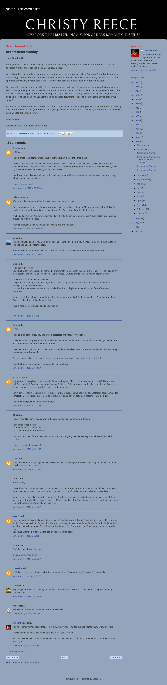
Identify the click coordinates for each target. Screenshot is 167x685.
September (142, 179)
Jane (15, 458)
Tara (15, 325)
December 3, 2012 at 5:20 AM (26, 645)
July (139, 188)
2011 (136, 218)
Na (14, 238)
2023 (136, 95)
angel (15, 606)
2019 (137, 112)
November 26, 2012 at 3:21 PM (27, 469)
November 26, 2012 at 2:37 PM (27, 449)
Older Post (116, 657)
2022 (136, 99)
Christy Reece (20, 623)
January (140, 213)
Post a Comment (17, 651)
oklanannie (18, 197)
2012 (136, 141)
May (139, 196)
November (142, 149)
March (140, 205)
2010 (137, 223)
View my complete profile (143, 70)
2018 (137, 116)
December (142, 145)
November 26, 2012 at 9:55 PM (27, 559)
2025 (136, 86)
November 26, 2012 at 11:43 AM (27, 255)
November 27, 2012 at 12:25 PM (27, 576)
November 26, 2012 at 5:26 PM (27, 507)
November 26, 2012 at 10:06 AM (27, 188)
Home (64, 657)
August (140, 184)
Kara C (16, 516)
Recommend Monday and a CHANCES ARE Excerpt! (148, 159)
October (141, 175)
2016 (137, 124)
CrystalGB (18, 568)
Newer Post (12, 657)
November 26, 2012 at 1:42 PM (27, 368)
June (139, 192)
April (139, 200)
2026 (137, 82)
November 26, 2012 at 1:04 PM (27, 316)
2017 (136, 120)
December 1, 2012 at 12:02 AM (27, 613)
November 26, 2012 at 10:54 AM (27, 228)
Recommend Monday (146, 153)
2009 (137, 227)
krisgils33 (18, 377)
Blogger (96, 679)
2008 (137, 231)
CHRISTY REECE (81, 25)
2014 (137, 133)
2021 (136, 103)
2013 (136, 137)
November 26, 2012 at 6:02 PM (27, 536)
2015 (136, 129)
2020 (137, 108)
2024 (137, 91)
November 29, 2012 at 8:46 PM (27, 596)
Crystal (16, 585)
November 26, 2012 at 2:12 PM (27, 405)
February (141, 209)
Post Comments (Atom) (30, 662)
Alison (16, 148)
